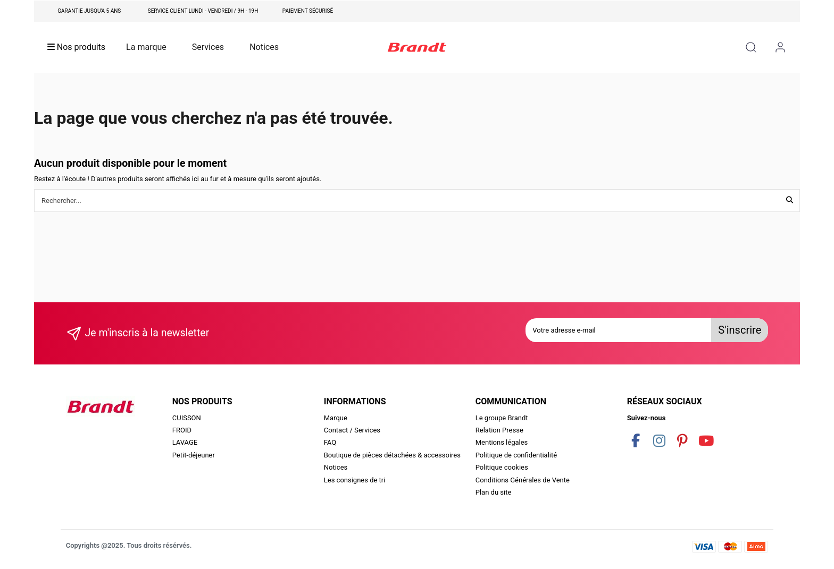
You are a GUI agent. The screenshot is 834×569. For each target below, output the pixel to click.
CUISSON (186, 418)
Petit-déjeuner (193, 455)
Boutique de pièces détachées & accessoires (392, 455)
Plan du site (494, 492)
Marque (335, 418)
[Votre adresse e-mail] (619, 330)
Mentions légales (502, 442)
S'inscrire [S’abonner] (739, 330)
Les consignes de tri (355, 480)
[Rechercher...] (789, 200)
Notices (336, 467)
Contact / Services (352, 430)
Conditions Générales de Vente (523, 480)
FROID (181, 430)
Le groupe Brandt (502, 418)
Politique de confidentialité (516, 455)
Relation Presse (499, 430)
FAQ (330, 442)
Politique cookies (502, 467)
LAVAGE (185, 442)
